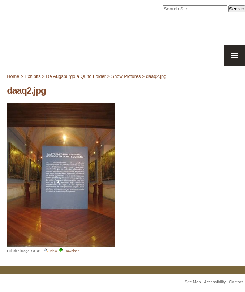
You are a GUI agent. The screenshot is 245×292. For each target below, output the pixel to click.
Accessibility (215, 282)
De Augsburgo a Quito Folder (76, 76)
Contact (236, 282)
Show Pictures (126, 76)
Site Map (193, 282)
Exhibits (33, 76)
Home (13, 76)
